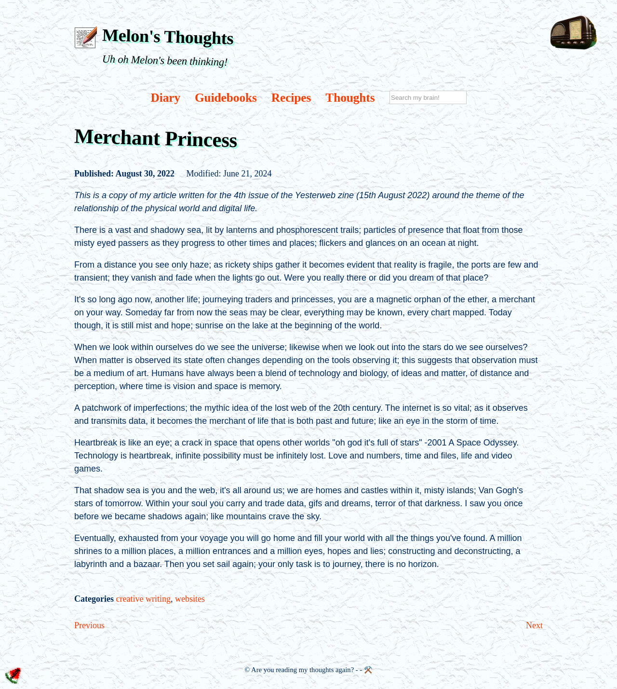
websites (190, 599)
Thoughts (350, 97)
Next (534, 625)
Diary (165, 97)
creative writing (143, 599)
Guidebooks (226, 97)
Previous (89, 625)
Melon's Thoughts (168, 36)
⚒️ (368, 670)
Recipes (291, 97)
